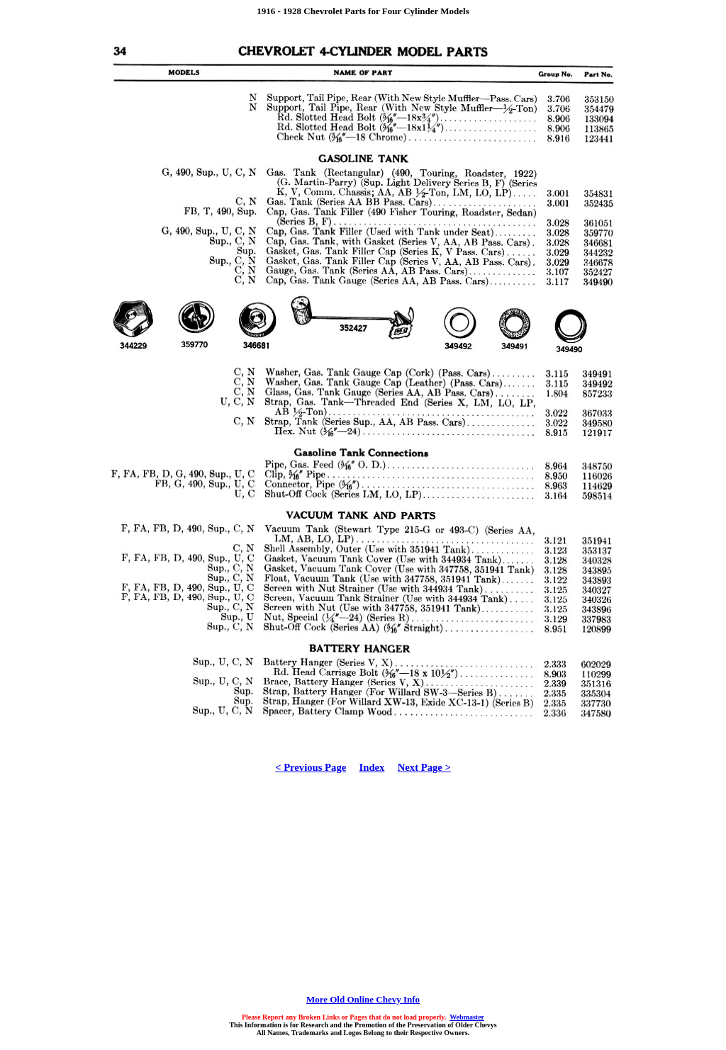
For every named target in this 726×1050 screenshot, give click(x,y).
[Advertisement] (363, 888)
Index (372, 767)
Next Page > (424, 767)
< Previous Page (310, 767)
